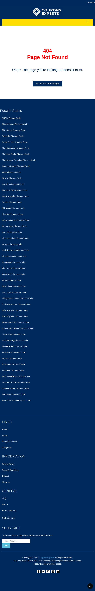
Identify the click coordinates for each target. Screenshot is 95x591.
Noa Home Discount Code (13, 262)
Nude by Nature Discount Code (15, 250)
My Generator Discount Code (14, 346)
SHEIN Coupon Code (11, 118)
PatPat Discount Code (11, 280)
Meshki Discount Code (12, 178)
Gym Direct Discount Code (13, 286)
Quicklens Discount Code (13, 184)
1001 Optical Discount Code (14, 292)
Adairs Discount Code (11, 172)
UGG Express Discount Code (15, 316)
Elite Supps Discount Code (13, 130)
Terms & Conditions (10, 470)
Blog (4, 498)
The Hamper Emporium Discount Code (19, 160)
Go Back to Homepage (47, 83)
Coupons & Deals (9, 441)
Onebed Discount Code (12, 232)
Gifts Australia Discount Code (15, 310)
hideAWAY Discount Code (13, 208)
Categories (7, 447)
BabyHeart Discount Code (13, 364)
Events (5, 504)
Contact (5, 476)
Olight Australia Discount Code (15, 196)
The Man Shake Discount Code (15, 148)
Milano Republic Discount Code (15, 322)
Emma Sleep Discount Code (14, 226)
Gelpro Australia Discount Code (15, 220)
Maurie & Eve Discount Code (14, 190)
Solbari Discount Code (12, 202)
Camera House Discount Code (15, 388)
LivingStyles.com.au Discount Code (17, 298)
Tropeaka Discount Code (13, 136)
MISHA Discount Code (12, 358)
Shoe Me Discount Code (12, 214)
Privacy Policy (8, 464)
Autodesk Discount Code (13, 370)
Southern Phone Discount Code (16, 382)
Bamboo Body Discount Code (15, 340)
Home (4, 429)
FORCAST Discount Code (13, 274)
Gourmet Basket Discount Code (16, 166)
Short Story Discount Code (13, 334)
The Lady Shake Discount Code (16, 154)
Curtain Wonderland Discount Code (17, 328)
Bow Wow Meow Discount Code (16, 376)
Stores (5, 435)
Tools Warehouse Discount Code (16, 304)
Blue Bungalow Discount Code (15, 238)
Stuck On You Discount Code (14, 142)
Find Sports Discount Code (13, 268)
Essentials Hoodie (10, 400)
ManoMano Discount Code (13, 394)
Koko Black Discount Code (13, 352)
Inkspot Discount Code (12, 244)
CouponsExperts (46, 557)
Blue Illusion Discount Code (14, 256)
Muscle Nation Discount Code (15, 124)
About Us (6, 482)
